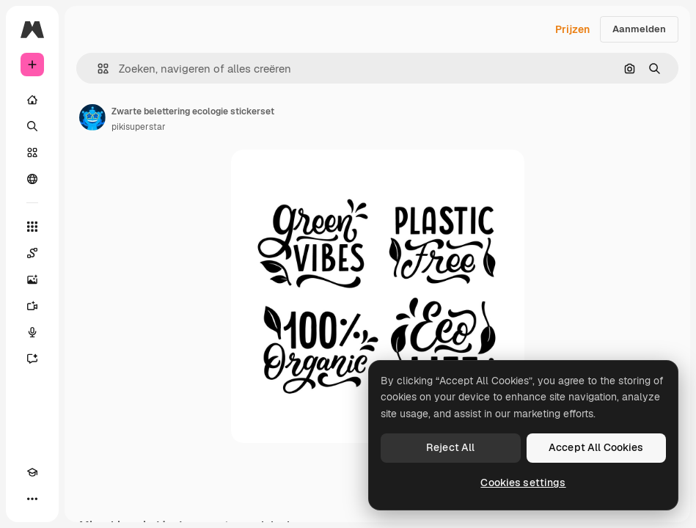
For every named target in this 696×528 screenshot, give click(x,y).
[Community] (32, 179)
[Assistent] (32, 358)
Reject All (450, 447)
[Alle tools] (32, 226)
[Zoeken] (32, 126)
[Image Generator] (32, 279)
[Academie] (32, 472)
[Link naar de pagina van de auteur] (92, 117)
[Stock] (32, 152)
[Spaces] (32, 253)
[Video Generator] (32, 306)
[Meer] (32, 498)
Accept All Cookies (596, 447)
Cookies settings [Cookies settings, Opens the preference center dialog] (522, 482)
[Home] (32, 99)
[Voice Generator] (32, 332)
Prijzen (572, 29)
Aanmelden (639, 29)
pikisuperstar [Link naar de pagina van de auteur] (138, 127)
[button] (97, 68)
